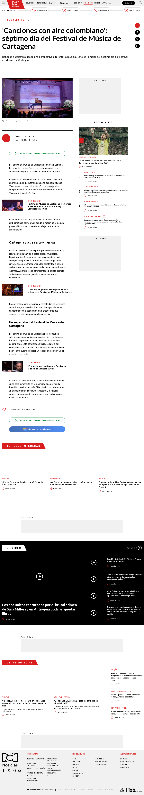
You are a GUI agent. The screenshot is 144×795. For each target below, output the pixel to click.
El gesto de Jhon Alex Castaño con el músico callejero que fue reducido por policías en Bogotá (120, 484)
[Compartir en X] (137, 39)
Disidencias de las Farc (93, 216)
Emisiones (9, 10)
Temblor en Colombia (93, 187)
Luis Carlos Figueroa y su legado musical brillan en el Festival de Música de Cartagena (50, 290)
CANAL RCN (128, 3)
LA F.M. (74, 767)
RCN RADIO (76, 765)
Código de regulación (36, 768)
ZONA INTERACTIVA (127, 762)
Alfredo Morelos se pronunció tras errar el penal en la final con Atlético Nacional (105, 206)
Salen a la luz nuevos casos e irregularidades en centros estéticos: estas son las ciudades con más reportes (126, 676)
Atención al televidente (32, 764)
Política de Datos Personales (67, 790)
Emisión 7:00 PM (101, 10)
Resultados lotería (119, 708)
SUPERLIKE (123, 765)
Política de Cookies (86, 790)
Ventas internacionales (54, 769)
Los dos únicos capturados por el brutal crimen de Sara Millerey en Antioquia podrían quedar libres (39, 609)
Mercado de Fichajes (87, 157)
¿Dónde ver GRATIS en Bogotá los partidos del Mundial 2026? (76, 702)
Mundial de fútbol (91, 172)
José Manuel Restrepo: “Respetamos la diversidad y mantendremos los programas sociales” (124, 576)
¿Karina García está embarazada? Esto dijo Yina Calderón (22, 483)
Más (134, 548)
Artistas (5, 479)
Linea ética (51, 773)
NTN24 (74, 759)
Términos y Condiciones (105, 790)
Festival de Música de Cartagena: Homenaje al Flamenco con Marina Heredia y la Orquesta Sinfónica (49, 206)
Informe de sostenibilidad (53, 764)
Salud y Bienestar (64, 3)
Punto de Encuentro (106, 3)
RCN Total (76, 762)
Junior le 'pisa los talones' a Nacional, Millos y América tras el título (125, 696)
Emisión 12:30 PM (70, 10)
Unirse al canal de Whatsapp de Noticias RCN (37, 153)
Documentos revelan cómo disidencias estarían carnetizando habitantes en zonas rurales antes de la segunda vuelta (103, 222)
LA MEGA (75, 776)
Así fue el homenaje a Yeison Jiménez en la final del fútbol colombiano (71, 483)
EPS (112, 670)
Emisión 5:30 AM (39, 10)
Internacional (41, 3)
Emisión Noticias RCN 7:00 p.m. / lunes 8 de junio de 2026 (124, 560)
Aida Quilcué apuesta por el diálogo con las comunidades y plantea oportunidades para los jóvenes (123, 593)
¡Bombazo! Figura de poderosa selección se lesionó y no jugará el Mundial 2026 (104, 176)
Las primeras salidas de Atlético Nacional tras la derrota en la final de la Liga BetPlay (100, 162)
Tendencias (88, 3)
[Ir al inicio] (16, 4)
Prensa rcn (31, 776)
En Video (14, 548)
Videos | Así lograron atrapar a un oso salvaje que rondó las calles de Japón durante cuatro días (24, 703)
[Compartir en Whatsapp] (137, 46)
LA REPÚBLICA (99, 759)
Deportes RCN (52, 3)
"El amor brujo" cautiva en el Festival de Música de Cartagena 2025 (47, 367)
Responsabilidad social (36, 759)
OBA (48, 776)
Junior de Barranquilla (121, 691)
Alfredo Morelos (91, 201)
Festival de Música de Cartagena (23, 409)
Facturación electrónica (52, 760)
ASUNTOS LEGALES (101, 762)
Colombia (30, 3)
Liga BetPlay (55, 479)
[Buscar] (140, 3)
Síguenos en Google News (37, 429)
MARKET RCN (124, 767)
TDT (85, 759)
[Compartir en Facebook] (137, 32)
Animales (5, 697)
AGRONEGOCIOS (100, 765)
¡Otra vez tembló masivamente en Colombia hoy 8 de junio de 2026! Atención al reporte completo (106, 191)
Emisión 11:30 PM (132, 10)
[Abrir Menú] (3, 3)
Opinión (97, 3)
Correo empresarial (35, 773)
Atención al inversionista (32, 780)
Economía (78, 3)
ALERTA (75, 770)
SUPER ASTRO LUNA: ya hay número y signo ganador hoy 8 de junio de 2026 (126, 713)
